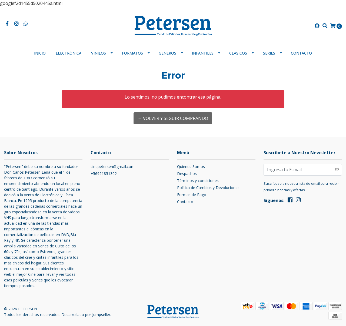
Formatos (132, 53)
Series (269, 53)
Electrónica (68, 53)
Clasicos (238, 53)
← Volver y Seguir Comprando (173, 118)
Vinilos (98, 53)
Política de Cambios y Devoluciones (208, 187)
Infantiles (203, 53)
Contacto (301, 53)
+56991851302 (104, 173)
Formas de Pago (191, 194)
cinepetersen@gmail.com (113, 166)
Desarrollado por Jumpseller (85, 314)
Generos (167, 53)
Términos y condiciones (198, 180)
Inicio (40, 53)
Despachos (187, 173)
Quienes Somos (191, 166)
